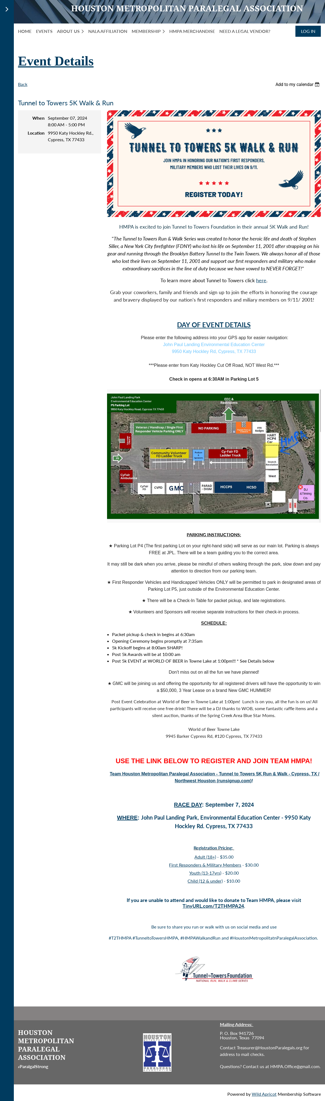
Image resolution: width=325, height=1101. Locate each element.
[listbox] (298, 84)
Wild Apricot (264, 1094)
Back (22, 84)
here (261, 280)
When (38, 118)
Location (36, 132)
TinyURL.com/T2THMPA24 (213, 906)
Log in (308, 31)
